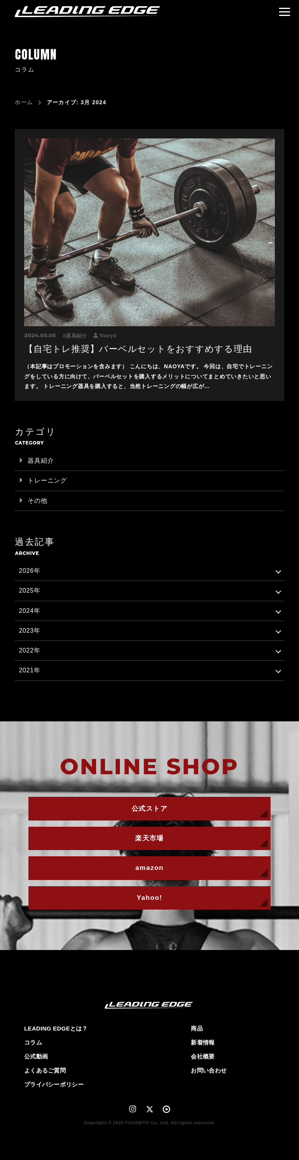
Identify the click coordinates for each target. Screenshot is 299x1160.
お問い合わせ (209, 1070)
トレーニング (47, 480)
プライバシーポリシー (54, 1084)
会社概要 (203, 1056)
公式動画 (36, 1056)
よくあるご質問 (45, 1070)
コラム (33, 1042)
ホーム (24, 102)
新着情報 (203, 1042)
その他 (37, 500)
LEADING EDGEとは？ (56, 1028)
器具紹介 (76, 336)
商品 (197, 1028)
